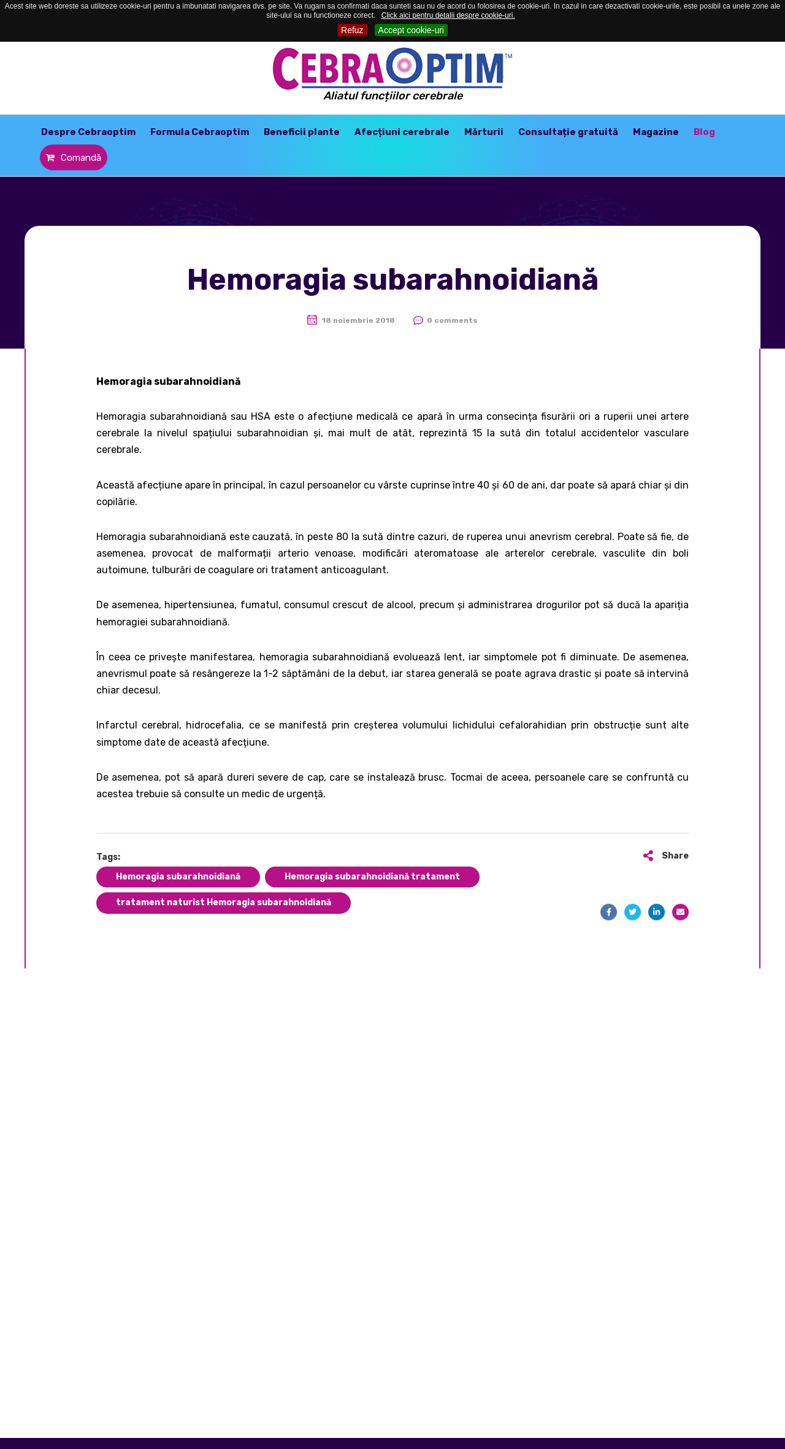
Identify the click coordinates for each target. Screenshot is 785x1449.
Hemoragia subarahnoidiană (178, 876)
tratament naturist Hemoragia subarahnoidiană (223, 902)
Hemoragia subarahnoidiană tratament (372, 876)
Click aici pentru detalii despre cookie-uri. (448, 15)
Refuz (352, 30)
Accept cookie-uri (411, 30)
